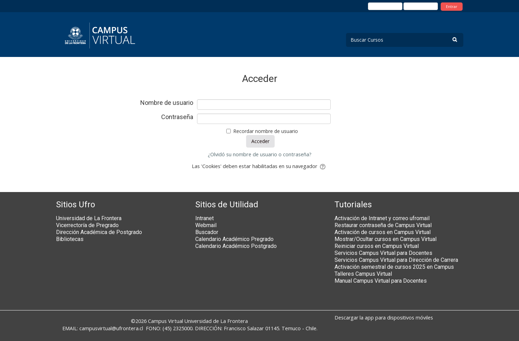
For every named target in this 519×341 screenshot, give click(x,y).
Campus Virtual (165, 321)
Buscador (206, 232)
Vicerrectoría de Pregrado (87, 225)
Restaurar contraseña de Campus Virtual (383, 225)
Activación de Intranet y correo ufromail (382, 218)
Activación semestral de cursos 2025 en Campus (394, 267)
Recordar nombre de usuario (265, 131)
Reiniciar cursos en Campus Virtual (377, 246)
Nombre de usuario (166, 102)
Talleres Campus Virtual (363, 274)
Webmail (206, 225)
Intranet (204, 218)
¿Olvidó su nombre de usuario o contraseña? (260, 154)
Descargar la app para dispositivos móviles (384, 317)
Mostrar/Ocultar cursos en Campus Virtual (386, 239)
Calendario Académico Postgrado (236, 246)
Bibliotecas (70, 239)
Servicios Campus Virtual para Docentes (383, 253)
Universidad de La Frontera (88, 218)
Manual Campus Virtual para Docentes (381, 280)
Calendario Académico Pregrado (234, 239)
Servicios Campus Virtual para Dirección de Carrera (396, 260)
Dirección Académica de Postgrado (99, 232)
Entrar (451, 6)
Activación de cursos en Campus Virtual (383, 232)
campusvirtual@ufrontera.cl (111, 328)
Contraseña (177, 117)
